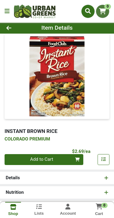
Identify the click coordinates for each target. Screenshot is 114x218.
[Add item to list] (104, 159)
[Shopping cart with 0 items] (102, 11)
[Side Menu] (7, 11)
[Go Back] (18, 28)
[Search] (88, 11)
